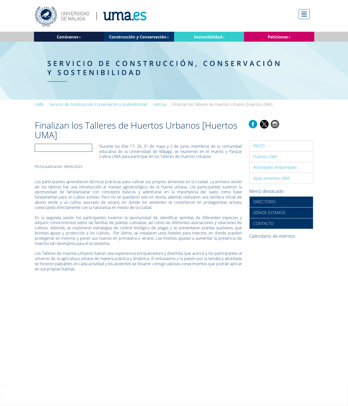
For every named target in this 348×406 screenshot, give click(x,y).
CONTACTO (263, 223)
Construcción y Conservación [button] (139, 37)
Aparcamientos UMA (271, 178)
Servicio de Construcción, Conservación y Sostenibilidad (98, 104)
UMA (39, 104)
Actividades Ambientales (275, 167)
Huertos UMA (265, 156)
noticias (159, 104)
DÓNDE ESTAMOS (269, 212)
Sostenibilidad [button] (209, 37)
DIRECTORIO (264, 201)
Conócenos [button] (69, 37)
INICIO (259, 145)
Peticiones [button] (279, 37)
